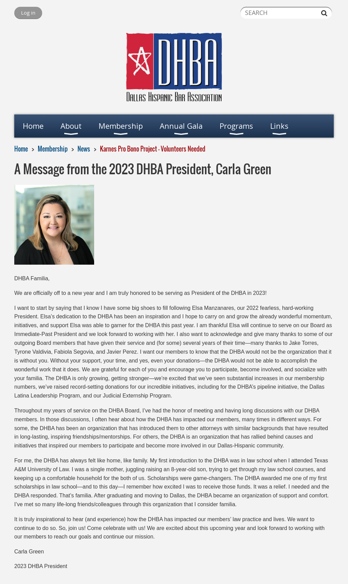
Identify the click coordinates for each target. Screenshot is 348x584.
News (83, 148)
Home (21, 148)
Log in (28, 12)
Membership (53, 148)
